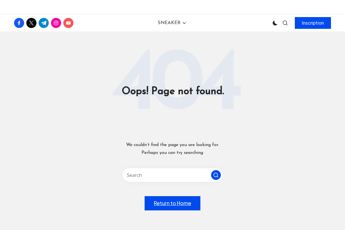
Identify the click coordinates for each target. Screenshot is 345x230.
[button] (313, 23)
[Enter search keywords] (172, 175)
